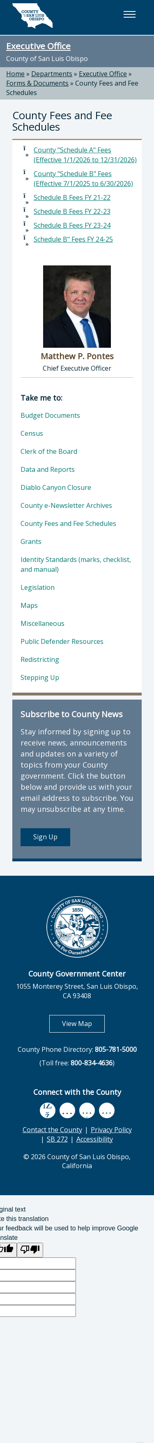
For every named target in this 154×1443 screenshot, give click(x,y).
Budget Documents (50, 415)
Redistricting (40, 659)
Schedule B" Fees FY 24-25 (73, 239)
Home (15, 73)
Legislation (38, 587)
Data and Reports (48, 469)
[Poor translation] (30, 1250)
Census (32, 433)
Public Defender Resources (62, 641)
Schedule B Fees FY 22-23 (72, 211)
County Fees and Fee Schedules (68, 523)
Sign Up (45, 836)
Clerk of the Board (49, 451)
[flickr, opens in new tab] (87, 1110)
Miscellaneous (42, 623)
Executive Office (38, 46)
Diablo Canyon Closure (56, 487)
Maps (29, 605)
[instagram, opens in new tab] (106, 1110)
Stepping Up (40, 677)
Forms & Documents (37, 83)
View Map (83, 1023)
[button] (129, 14)
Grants (31, 541)
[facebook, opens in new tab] (47, 1110)
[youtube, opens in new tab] (67, 1110)
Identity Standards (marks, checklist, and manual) (76, 564)
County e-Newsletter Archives (66, 505)
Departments (51, 73)
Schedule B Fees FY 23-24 (72, 225)
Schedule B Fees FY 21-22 (72, 197)
